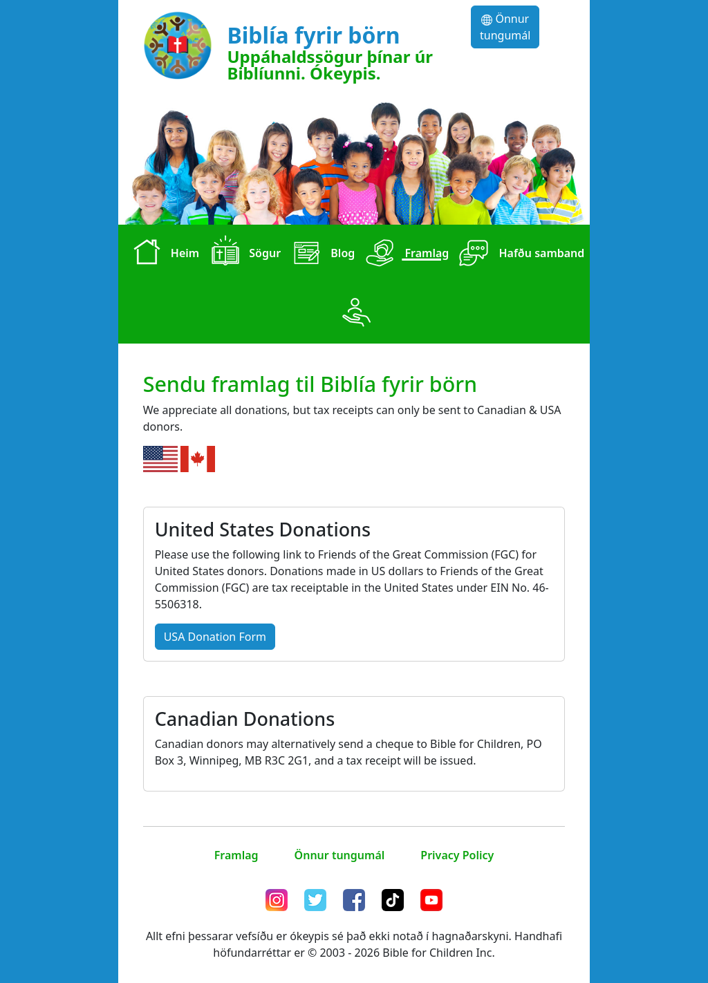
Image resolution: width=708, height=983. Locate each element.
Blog (320, 254)
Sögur (243, 254)
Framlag (404, 254)
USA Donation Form (215, 636)
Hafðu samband (519, 254)
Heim (163, 254)
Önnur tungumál (505, 27)
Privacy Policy (457, 855)
